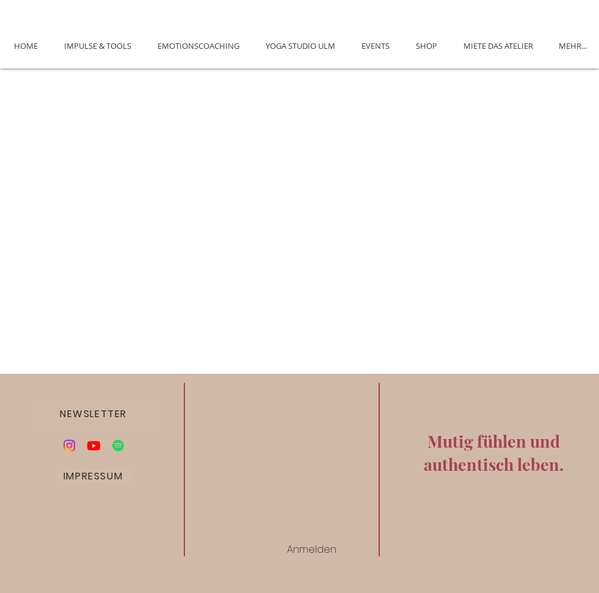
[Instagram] (69, 445)
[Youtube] (93, 445)
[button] (95, 413)
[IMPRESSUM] (95, 476)
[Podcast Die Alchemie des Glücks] (118, 445)
